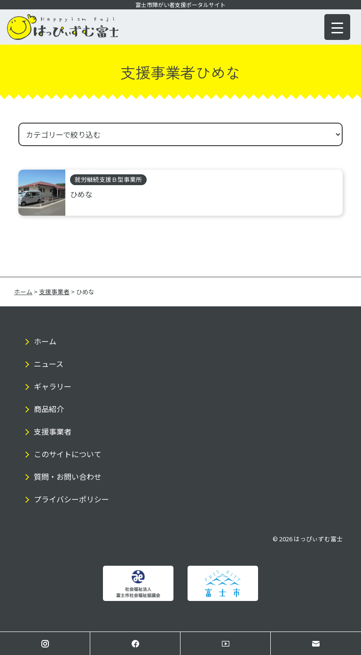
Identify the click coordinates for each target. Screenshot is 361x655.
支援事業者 (52, 431)
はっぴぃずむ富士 (318, 538)
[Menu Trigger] (337, 27)
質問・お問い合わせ (68, 476)
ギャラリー (52, 386)
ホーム (45, 341)
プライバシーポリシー (71, 499)
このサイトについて (68, 454)
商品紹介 (49, 408)
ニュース (48, 363)
